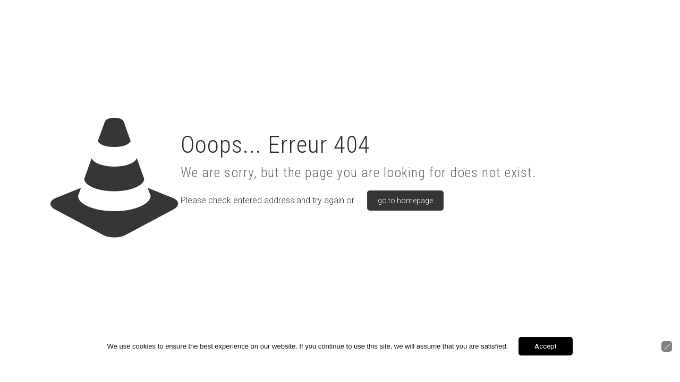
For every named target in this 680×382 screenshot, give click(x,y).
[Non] (666, 346)
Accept (545, 346)
